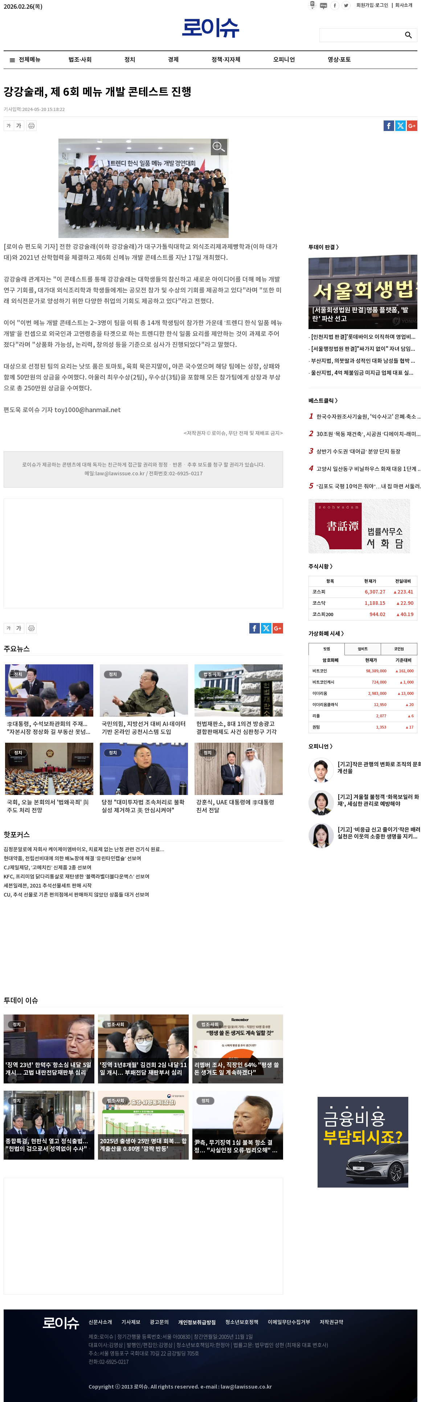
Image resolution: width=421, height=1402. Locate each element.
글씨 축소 (9, 125)
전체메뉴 (30, 59)
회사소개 (402, 5)
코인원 (399, 649)
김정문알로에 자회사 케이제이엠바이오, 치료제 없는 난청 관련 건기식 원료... (84, 849)
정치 (129, 59)
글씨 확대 (19, 125)
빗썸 (326, 649)
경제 (173, 59)
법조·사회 (80, 59)
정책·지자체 (226, 59)
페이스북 (389, 125)
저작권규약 (331, 1322)
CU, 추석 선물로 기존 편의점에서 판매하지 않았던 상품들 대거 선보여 (76, 895)
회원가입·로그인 (372, 5)
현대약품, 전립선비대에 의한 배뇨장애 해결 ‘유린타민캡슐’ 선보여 (72, 859)
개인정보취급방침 (197, 1323)
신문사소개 (100, 1322)
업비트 (363, 649)
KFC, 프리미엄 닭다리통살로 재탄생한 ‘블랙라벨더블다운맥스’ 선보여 (77, 877)
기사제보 (131, 1322)
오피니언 (284, 59)
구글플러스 (412, 125)
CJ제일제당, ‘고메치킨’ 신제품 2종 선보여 (47, 868)
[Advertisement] (76, 552)
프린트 (31, 125)
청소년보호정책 (241, 1322)
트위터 (400, 125)
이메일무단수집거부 (289, 1322)
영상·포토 (339, 59)
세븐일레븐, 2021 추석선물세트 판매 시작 (48, 886)
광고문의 (159, 1322)
